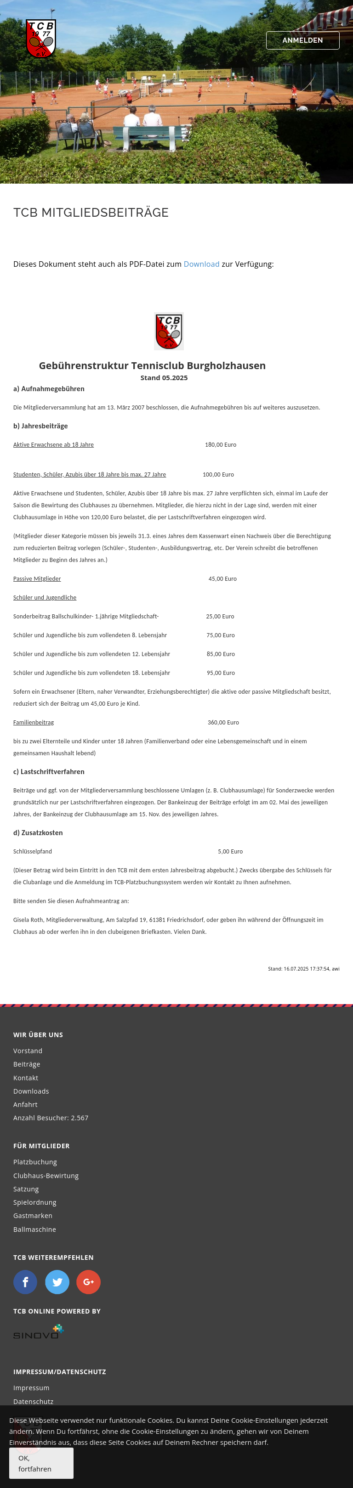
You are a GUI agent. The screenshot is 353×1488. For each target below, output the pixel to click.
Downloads (31, 1091)
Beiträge (26, 1064)
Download (202, 264)
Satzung (26, 1189)
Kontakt (26, 1077)
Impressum (31, 1387)
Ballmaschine (34, 1229)
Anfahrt (25, 1104)
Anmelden (303, 40)
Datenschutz (33, 1401)
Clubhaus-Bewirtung (46, 1175)
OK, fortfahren (34, 1463)
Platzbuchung (35, 1161)
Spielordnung (35, 1202)
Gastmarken (33, 1215)
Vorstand (28, 1050)
